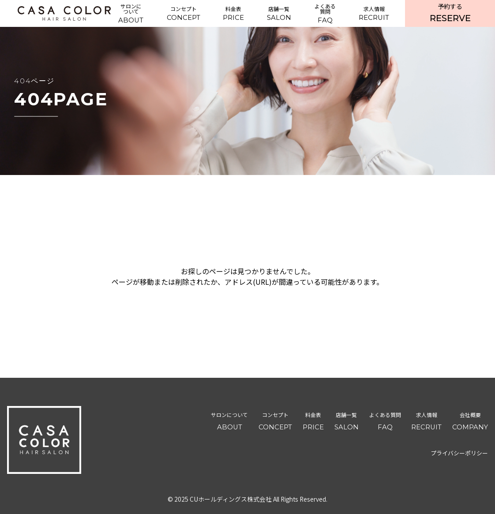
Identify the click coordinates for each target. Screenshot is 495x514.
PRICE (233, 13)
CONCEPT (183, 13)
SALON (279, 13)
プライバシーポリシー (459, 453)
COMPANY (470, 420)
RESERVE (450, 12)
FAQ (325, 13)
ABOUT (131, 13)
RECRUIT (374, 13)
